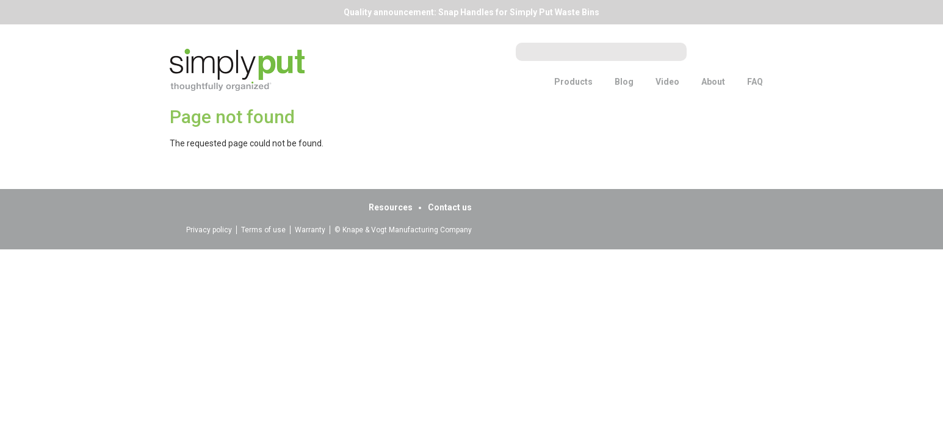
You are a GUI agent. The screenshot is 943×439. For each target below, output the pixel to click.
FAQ (755, 82)
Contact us (450, 207)
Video (667, 82)
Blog (624, 82)
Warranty (310, 230)
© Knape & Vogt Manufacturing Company (403, 230)
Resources (391, 207)
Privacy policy (209, 230)
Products (573, 82)
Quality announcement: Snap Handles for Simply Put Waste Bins (471, 12)
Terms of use (263, 230)
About (713, 82)
